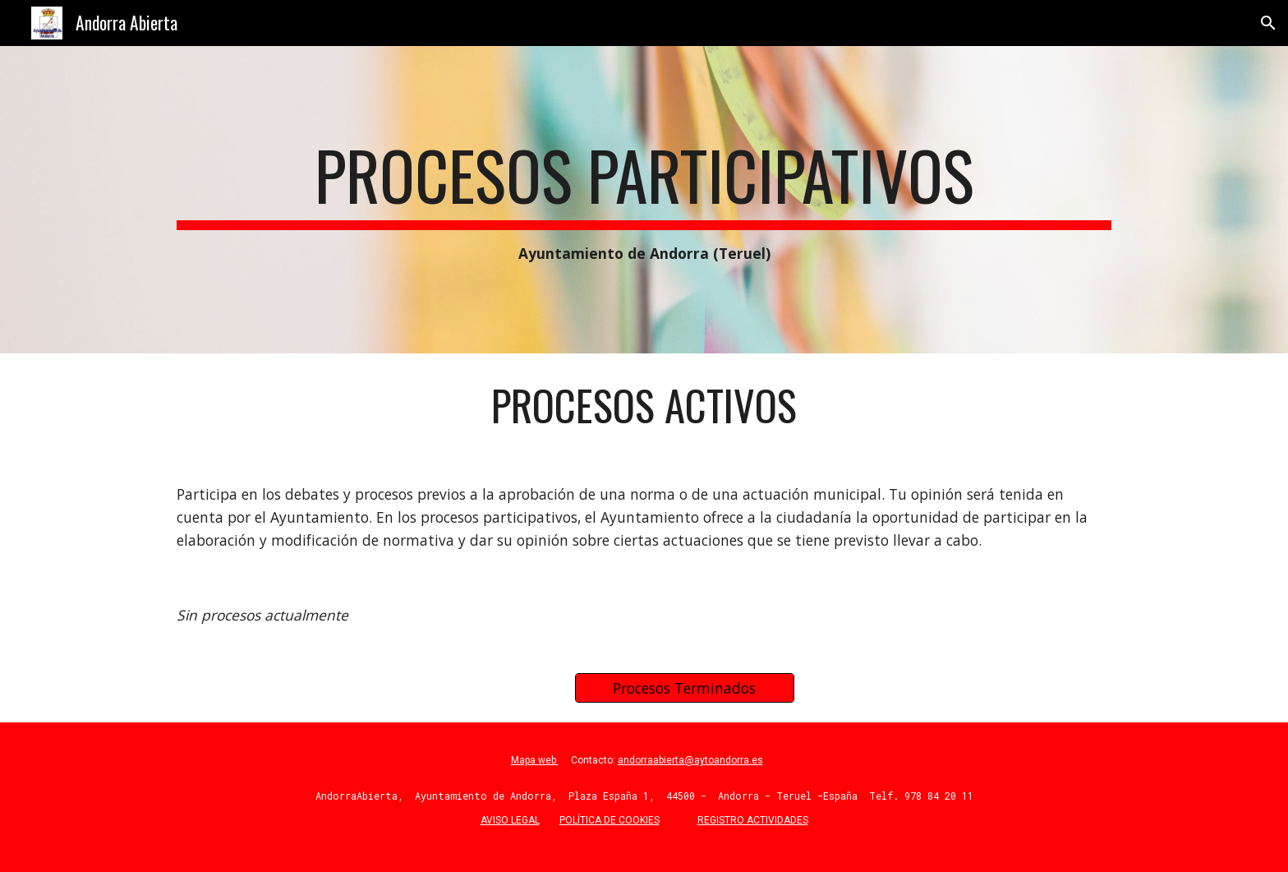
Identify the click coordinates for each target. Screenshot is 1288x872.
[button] (1268, 23)
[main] (644, 200)
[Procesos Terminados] (684, 688)
